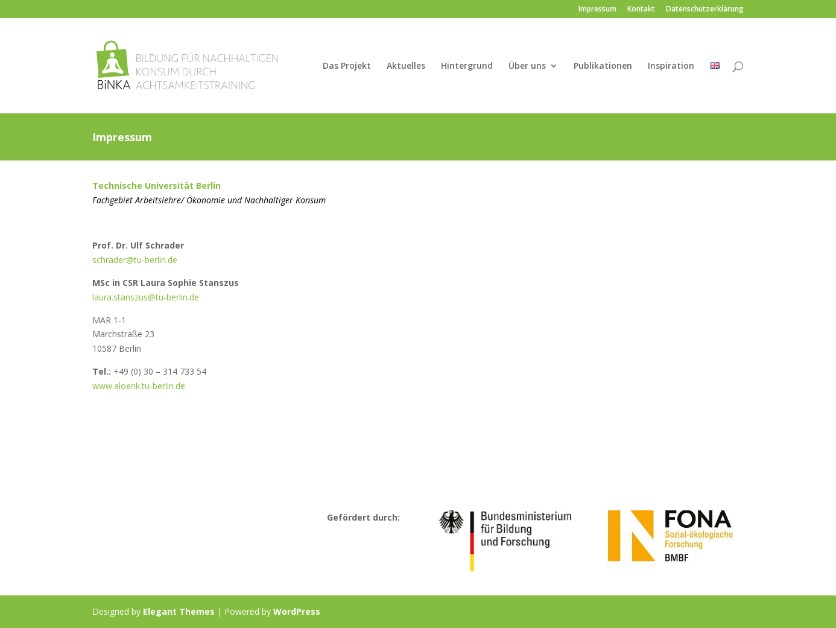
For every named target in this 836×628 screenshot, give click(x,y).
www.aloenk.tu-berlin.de (138, 386)
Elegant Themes (179, 611)
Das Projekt (347, 66)
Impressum (597, 9)
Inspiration (671, 66)
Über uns (527, 66)
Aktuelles (406, 66)
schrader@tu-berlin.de (134, 259)
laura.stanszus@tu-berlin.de (145, 297)
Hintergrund (467, 66)
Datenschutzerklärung (705, 9)
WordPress (296, 611)
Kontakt (641, 9)
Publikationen (603, 66)
